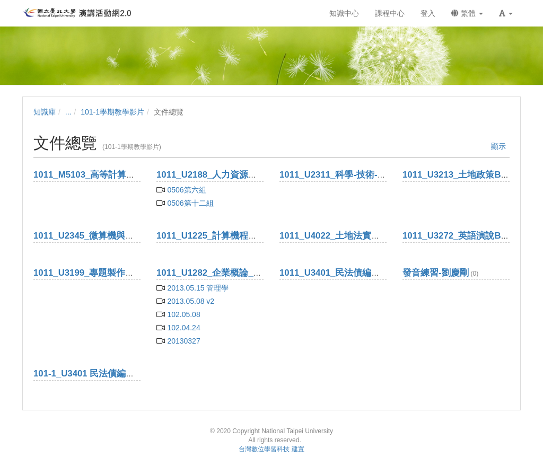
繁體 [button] (467, 13)
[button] (506, 13)
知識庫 (44, 112)
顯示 (498, 146)
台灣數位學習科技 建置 (271, 449)
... (68, 112)
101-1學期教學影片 (112, 112)
